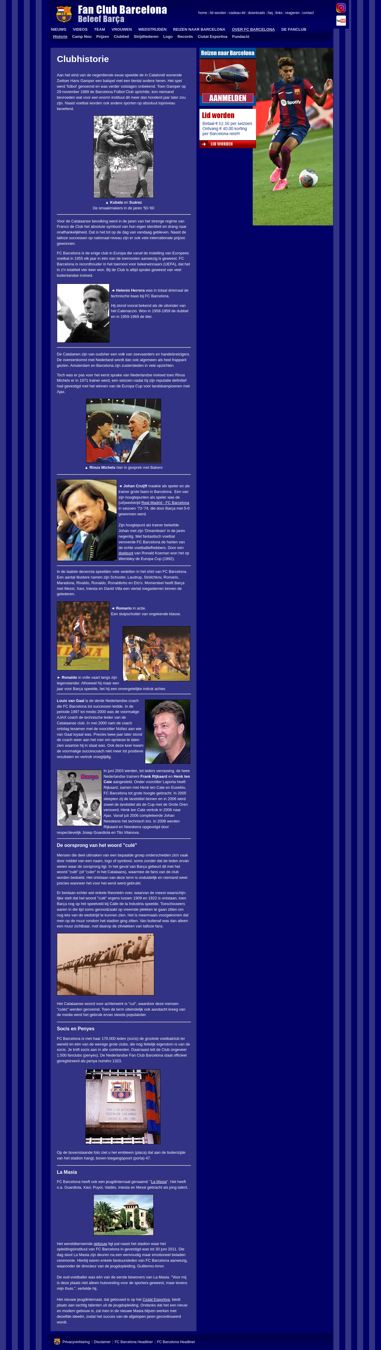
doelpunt (125, 553)
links (278, 13)
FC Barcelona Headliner (134, 1342)
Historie (60, 36)
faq (270, 13)
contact (308, 13)
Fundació (240, 36)
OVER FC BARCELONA (253, 29)
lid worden (218, 13)
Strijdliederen (146, 36)
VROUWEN (122, 29)
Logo (168, 36)
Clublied (121, 36)
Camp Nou (81, 36)
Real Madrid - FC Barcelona (165, 502)
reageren (292, 13)
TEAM (99, 29)
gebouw (100, 1243)
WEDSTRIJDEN (152, 29)
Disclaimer (102, 1342)
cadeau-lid (237, 13)
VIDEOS (80, 29)
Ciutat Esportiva (212, 36)
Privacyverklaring (76, 1342)
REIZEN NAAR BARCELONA (199, 29)
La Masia (159, 1181)
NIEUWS (58, 29)
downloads (256, 13)
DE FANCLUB (293, 29)
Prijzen (102, 36)
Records (185, 36)
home (202, 13)
